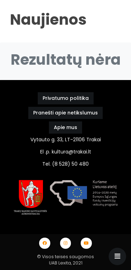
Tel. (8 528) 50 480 (65, 163)
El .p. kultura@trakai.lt (65, 151)
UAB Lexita (60, 263)
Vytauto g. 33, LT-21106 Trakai (65, 139)
